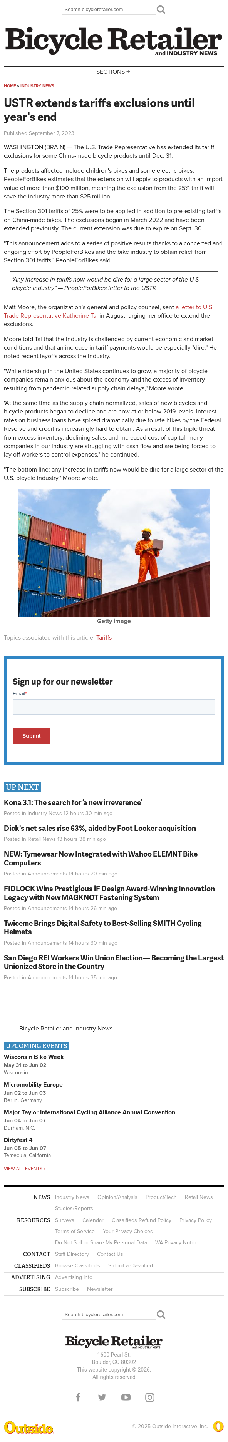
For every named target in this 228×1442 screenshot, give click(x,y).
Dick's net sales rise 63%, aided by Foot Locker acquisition (100, 828)
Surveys (64, 1220)
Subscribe (67, 1289)
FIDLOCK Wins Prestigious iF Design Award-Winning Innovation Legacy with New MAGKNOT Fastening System (109, 892)
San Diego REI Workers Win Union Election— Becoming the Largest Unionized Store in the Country (114, 962)
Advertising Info (73, 1277)
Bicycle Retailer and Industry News (65, 1028)
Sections (114, 71)
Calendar (93, 1220)
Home (10, 85)
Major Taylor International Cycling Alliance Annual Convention (89, 1112)
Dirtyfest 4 (18, 1140)
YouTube (126, 1397)
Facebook (78, 1397)
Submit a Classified (130, 1265)
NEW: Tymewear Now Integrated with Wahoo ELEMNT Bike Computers (101, 858)
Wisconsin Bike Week (34, 1057)
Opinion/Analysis (117, 1197)
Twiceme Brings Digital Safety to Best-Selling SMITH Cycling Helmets (103, 927)
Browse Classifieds (77, 1265)
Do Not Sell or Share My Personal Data (101, 1242)
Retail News (42, 839)
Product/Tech (161, 1197)
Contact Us (110, 1254)
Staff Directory (72, 1254)
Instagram (149, 1397)
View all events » (24, 1168)
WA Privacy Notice (176, 1242)
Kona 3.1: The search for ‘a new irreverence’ (73, 802)
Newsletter (100, 1289)
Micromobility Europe (33, 1085)
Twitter (102, 1397)
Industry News (37, 85)
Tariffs (104, 638)
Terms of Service (75, 1231)
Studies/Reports (74, 1208)
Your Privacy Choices (128, 1231)
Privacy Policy (195, 1220)
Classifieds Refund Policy (141, 1220)
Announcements (47, 873)
